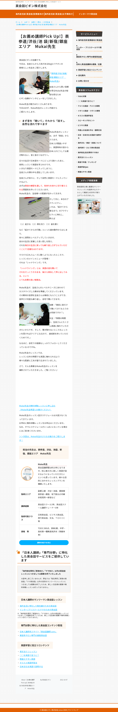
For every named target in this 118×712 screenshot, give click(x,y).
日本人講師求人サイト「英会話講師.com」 (38, 631)
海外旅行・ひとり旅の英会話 (89, 147)
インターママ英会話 (88, 13)
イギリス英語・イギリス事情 (89, 111)
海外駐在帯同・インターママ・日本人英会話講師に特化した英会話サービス (38, 1)
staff (25, 22)
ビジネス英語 (83, 125)
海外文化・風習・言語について (89, 143)
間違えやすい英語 (27, 659)
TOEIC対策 (82, 96)
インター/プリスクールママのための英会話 (38, 609)
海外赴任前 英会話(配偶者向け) (30, 13)
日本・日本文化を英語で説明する (89, 136)
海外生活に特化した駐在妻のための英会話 (38, 605)
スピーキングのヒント (86, 120)
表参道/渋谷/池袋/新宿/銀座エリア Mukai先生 (58, 77)
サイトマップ (73, 710)
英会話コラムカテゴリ (89, 90)
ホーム (18, 22)
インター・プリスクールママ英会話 (89, 48)
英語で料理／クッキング (87, 162)
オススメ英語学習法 (28, 662)
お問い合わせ (83, 81)
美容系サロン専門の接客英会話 (33, 635)
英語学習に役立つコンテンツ (90, 70)
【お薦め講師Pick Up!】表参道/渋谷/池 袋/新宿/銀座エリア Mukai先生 (41, 24)
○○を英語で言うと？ (29, 655)
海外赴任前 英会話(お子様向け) (59, 13)
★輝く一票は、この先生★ (40, 22)
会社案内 (81, 75)
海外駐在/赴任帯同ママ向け (88, 152)
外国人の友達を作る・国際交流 (89, 130)
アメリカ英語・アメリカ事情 (89, 106)
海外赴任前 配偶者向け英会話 (90, 40)
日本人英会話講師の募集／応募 (89, 64)
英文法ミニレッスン (28, 651)
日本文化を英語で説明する (31, 666)
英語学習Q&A (83, 167)
